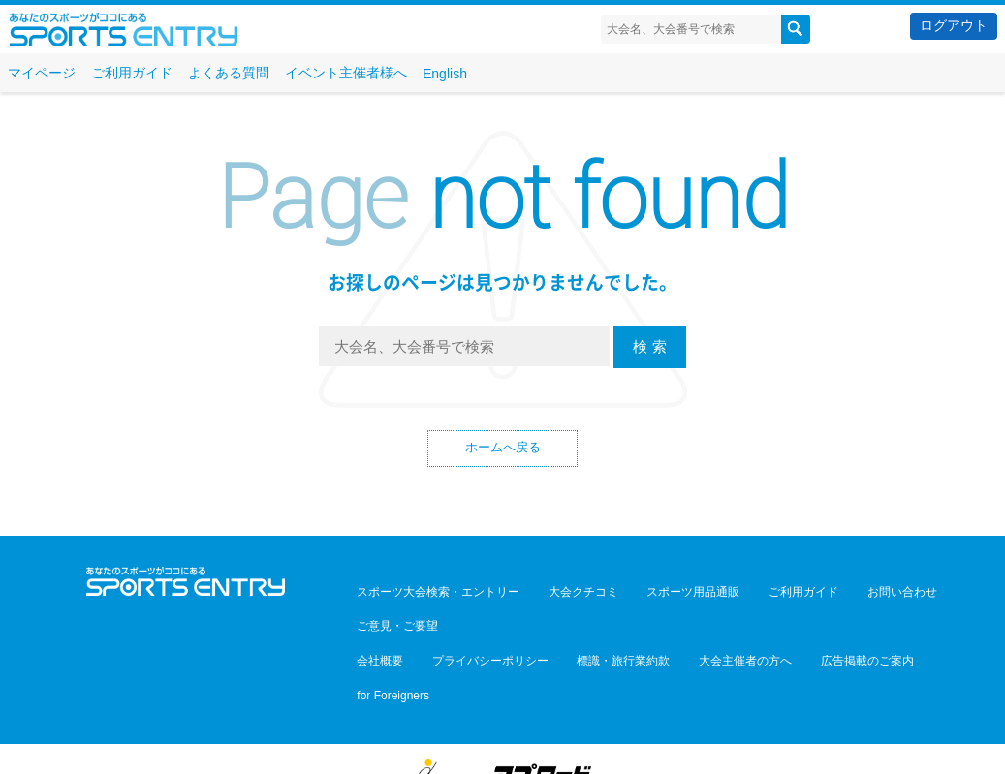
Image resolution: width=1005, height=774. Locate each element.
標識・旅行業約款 (586, 621)
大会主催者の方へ (692, 621)
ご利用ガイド (132, 72)
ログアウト (954, 25)
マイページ (42, 72)
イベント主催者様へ (346, 72)
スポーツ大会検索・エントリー (431, 594)
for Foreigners (896, 621)
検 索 (649, 346)
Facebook (186, 626)
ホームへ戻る (503, 450)
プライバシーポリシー (468, 621)
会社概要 (373, 621)
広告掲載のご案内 (799, 621)
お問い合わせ (834, 594)
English (445, 73)
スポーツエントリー (123, 29)
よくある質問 (228, 72)
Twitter (143, 626)
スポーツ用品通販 (656, 594)
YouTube (228, 626)
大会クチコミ (561, 594)
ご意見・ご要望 (923, 594)
